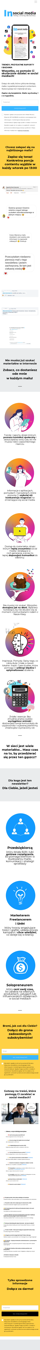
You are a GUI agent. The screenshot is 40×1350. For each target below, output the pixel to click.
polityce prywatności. (23, 130)
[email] (20, 102)
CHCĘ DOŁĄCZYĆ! (20, 108)
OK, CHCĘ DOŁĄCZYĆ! (20, 1057)
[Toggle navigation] (35, 1)
